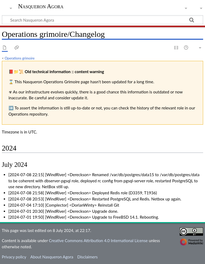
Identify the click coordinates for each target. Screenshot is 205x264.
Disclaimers (87, 256)
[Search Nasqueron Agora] (102, 19)
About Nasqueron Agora (51, 256)
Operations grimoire (20, 58)
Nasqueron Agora (41, 6)
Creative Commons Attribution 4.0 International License (98, 240)
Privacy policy (14, 256)
